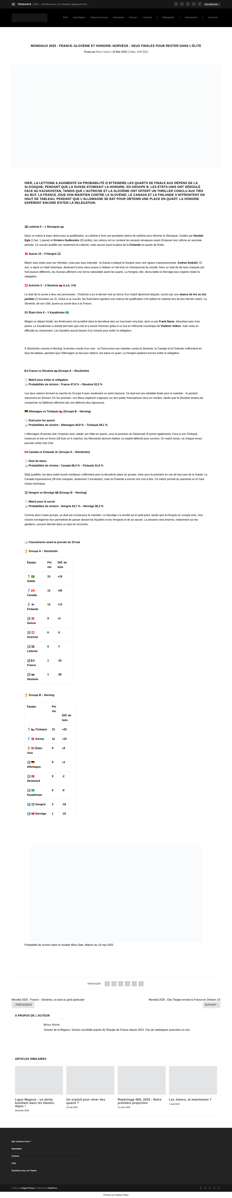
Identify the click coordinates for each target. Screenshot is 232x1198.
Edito (65, 17)
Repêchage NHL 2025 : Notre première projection (140, 1101)
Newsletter (17, 1149)
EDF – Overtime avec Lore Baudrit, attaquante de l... (61, 4)
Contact (15, 1156)
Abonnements (191, 17)
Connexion (213, 17)
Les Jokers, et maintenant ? (190, 1099)
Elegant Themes (28, 1188)
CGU (14, 1163)
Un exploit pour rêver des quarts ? (85, 1101)
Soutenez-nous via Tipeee (24, 1170)
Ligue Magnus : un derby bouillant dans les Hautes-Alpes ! (35, 1103)
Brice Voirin (103, 51)
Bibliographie (168, 17)
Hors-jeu (133, 17)
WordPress (52, 1188)
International (118, 17)
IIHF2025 (142, 51)
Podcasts (147, 17)
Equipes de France (99, 17)
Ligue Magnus (79, 17)
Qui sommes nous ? (21, 1141)
